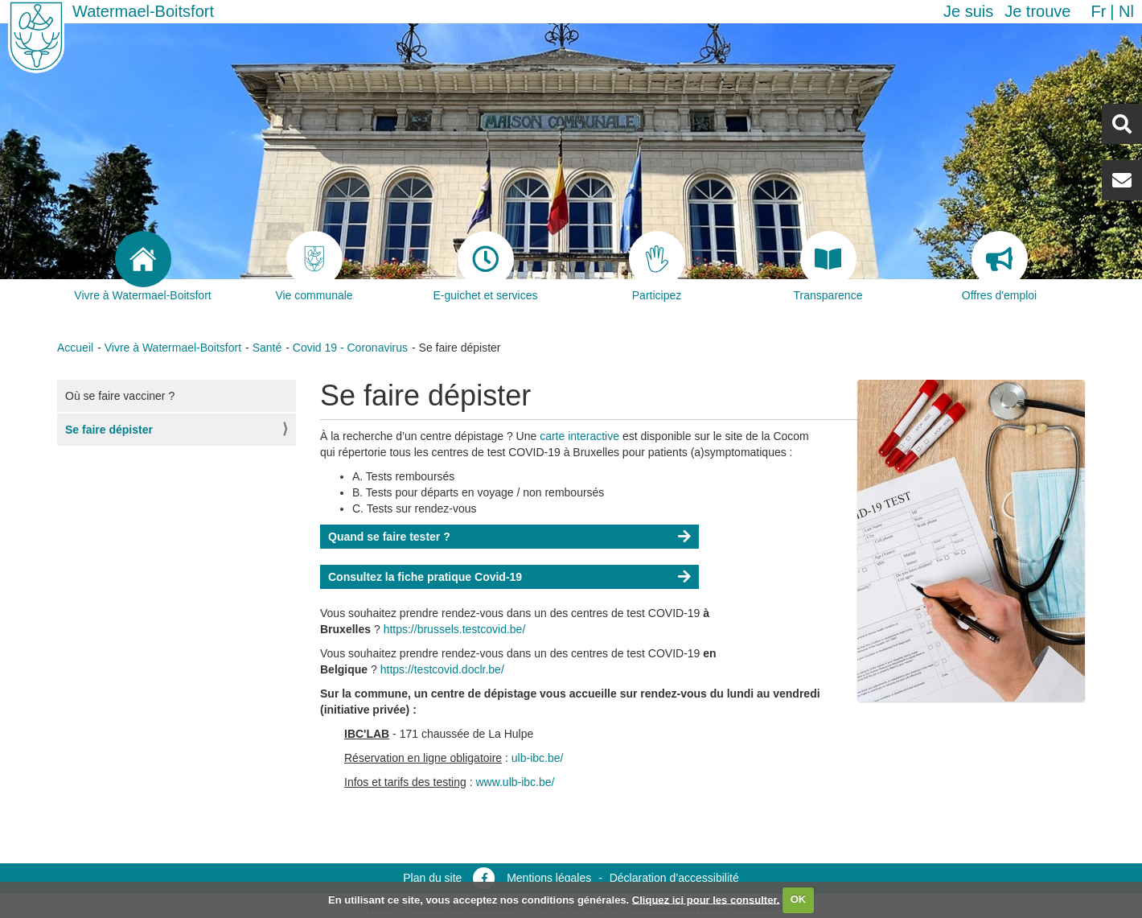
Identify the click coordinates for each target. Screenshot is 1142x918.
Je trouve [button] (1037, 11)
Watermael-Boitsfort (143, 11)
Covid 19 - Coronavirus (350, 347)
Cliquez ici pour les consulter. (706, 899)
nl (1126, 11)
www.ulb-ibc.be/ (514, 782)
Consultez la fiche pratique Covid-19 (425, 576)
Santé (267, 347)
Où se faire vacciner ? (120, 395)
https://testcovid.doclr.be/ (443, 669)
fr (1098, 11)
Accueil (75, 347)
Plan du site (432, 877)
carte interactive (579, 436)
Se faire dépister (109, 429)
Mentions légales (549, 877)
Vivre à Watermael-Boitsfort (173, 347)
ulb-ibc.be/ (537, 757)
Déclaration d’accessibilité (674, 877)
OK (799, 899)
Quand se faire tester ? (389, 536)
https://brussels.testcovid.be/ (456, 629)
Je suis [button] (968, 11)
